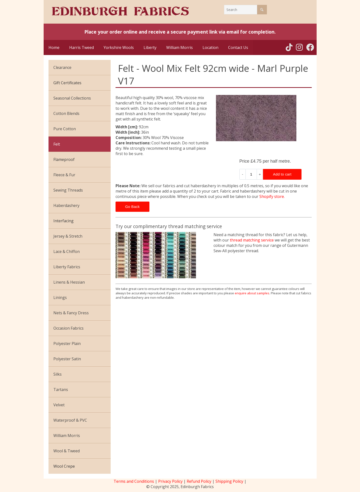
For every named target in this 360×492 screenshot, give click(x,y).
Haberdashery (66, 205)
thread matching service (252, 240)
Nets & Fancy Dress (71, 313)
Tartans (60, 389)
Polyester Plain (67, 343)
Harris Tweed (81, 47)
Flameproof (64, 159)
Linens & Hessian (69, 282)
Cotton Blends (66, 113)
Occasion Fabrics (68, 328)
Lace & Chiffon (66, 251)
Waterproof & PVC (70, 420)
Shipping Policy (229, 481)
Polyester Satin (67, 359)
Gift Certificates (67, 82)
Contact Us (238, 47)
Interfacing (63, 220)
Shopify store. (272, 196)
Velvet (59, 405)
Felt (56, 144)
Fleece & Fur (64, 174)
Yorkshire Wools (119, 47)
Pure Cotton (64, 128)
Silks (57, 374)
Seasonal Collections (72, 98)
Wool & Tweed (66, 451)
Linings (60, 297)
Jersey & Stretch (67, 236)
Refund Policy (199, 481)
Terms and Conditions (134, 481)
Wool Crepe (64, 466)
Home (54, 47)
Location (210, 47)
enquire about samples (252, 293)
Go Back (132, 206)
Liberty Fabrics (66, 266)
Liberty (150, 47)
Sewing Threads (68, 190)
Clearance (62, 67)
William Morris (179, 47)
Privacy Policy (170, 481)
